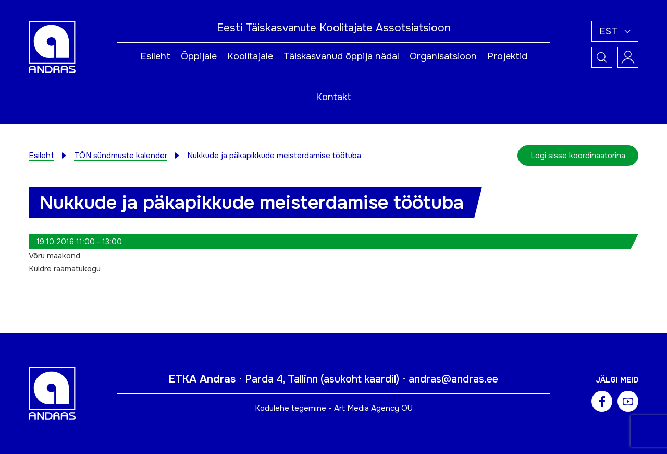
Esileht (155, 56)
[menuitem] (614, 31)
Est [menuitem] (608, 31)
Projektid (507, 56)
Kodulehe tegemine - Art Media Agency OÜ (334, 408)
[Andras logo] (52, 46)
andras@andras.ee (453, 379)
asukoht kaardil (360, 379)
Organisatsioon (443, 56)
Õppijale (199, 56)
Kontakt (333, 97)
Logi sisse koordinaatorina (577, 155)
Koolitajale (250, 56)
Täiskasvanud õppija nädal (341, 56)
